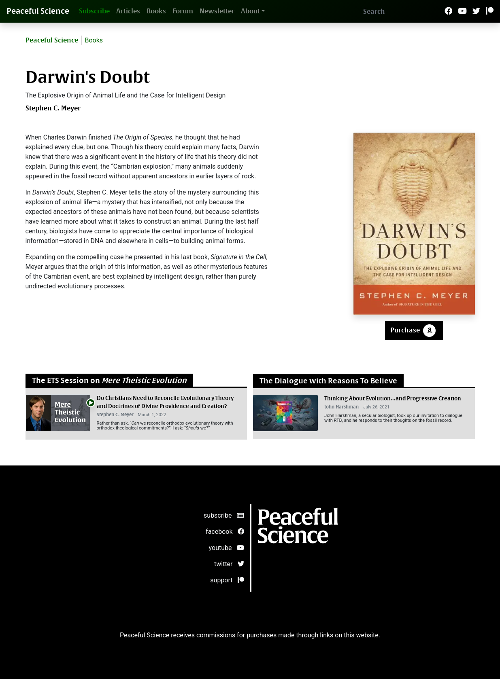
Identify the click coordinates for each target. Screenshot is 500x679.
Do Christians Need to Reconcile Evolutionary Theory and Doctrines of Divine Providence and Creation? (165, 402)
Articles (128, 11)
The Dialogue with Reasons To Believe (328, 381)
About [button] (250, 11)
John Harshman (341, 407)
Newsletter (217, 11)
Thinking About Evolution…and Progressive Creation (392, 398)
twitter (229, 564)
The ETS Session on (109, 380)
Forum (182, 11)
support (227, 580)
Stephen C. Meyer (53, 108)
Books (156, 11)
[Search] (401, 11)
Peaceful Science (37, 11)
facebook (225, 531)
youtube (226, 548)
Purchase (414, 330)
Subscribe (94, 11)
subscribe (224, 515)
